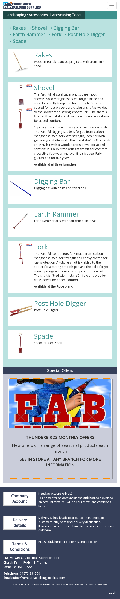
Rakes (19, 28)
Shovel (39, 28)
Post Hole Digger (86, 34)
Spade (19, 41)
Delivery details (20, 522)
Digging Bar (66, 28)
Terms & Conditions (20, 546)
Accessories (38, 14)
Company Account (19, 498)
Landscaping (15, 14)
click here (89, 498)
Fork (56, 34)
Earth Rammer (29, 34)
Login (113, 592)
